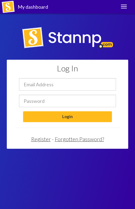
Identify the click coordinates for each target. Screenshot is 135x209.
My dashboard (33, 7)
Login (67, 116)
